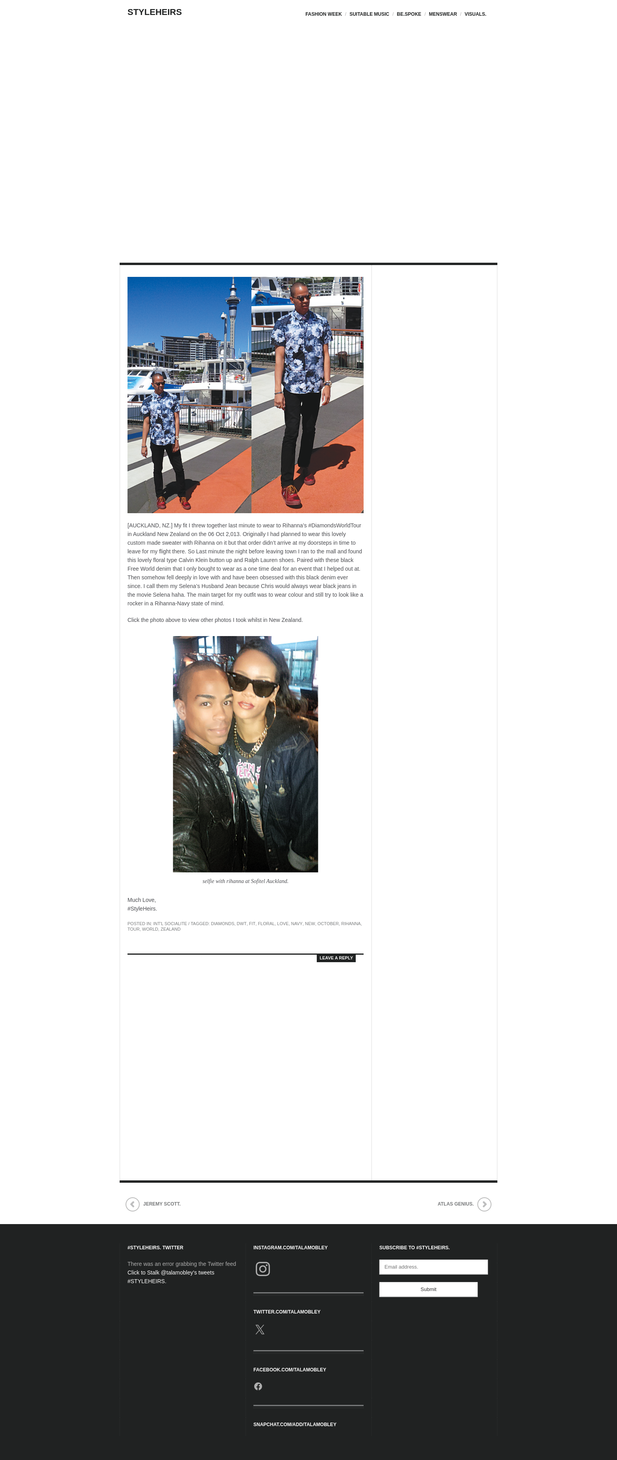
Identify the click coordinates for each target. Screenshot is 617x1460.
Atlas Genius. (456, 1204)
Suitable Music (369, 14)
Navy (297, 923)
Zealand (171, 929)
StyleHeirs (154, 12)
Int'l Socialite (170, 923)
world (150, 929)
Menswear (443, 14)
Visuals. (475, 14)
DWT (242, 923)
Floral (266, 923)
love (282, 923)
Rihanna (351, 923)
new (310, 923)
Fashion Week (323, 14)
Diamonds (222, 923)
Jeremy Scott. (162, 1204)
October (328, 923)
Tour (133, 929)
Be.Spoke (409, 14)
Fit (252, 923)
